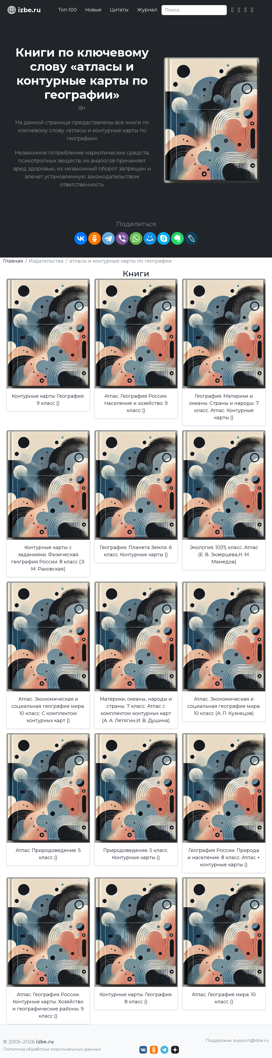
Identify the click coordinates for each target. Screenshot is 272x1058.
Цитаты (119, 10)
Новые (93, 10)
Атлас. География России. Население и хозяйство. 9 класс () (136, 403)
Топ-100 (67, 10)
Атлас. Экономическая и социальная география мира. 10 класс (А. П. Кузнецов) (224, 706)
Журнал (147, 10)
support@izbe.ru (251, 1040)
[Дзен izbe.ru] (175, 1050)
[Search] (194, 10)
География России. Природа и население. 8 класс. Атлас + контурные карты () (224, 857)
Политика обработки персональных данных (52, 1049)
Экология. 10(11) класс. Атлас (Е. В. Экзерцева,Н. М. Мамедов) (224, 555)
